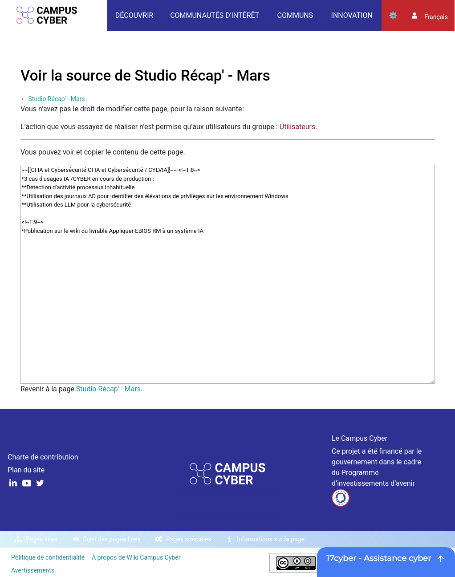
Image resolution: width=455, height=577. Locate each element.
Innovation (352, 15)
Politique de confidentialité (48, 557)
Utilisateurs (297, 126)
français (436, 16)
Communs (295, 15)
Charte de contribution (43, 457)
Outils (393, 15)
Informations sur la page (271, 539)
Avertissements (32, 570)
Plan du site (26, 470)
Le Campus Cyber (359, 438)
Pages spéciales (188, 539)
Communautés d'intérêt (214, 15)
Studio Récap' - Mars (56, 98)
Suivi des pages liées (111, 539)
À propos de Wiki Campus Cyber (136, 557)
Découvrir (134, 15)
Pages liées (41, 539)
